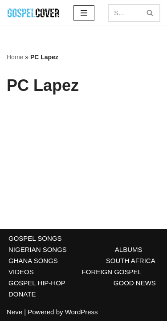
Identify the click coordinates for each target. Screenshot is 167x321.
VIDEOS (21, 272)
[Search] (124, 13)
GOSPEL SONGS (34, 238)
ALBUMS (129, 249)
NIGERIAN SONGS (37, 249)
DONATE (22, 294)
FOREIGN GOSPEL (112, 272)
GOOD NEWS (135, 283)
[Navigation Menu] (83, 13)
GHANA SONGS (33, 260)
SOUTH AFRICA (130, 260)
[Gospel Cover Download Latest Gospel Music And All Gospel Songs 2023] (33, 12)
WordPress (81, 312)
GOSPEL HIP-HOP (36, 283)
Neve (14, 312)
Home (15, 57)
